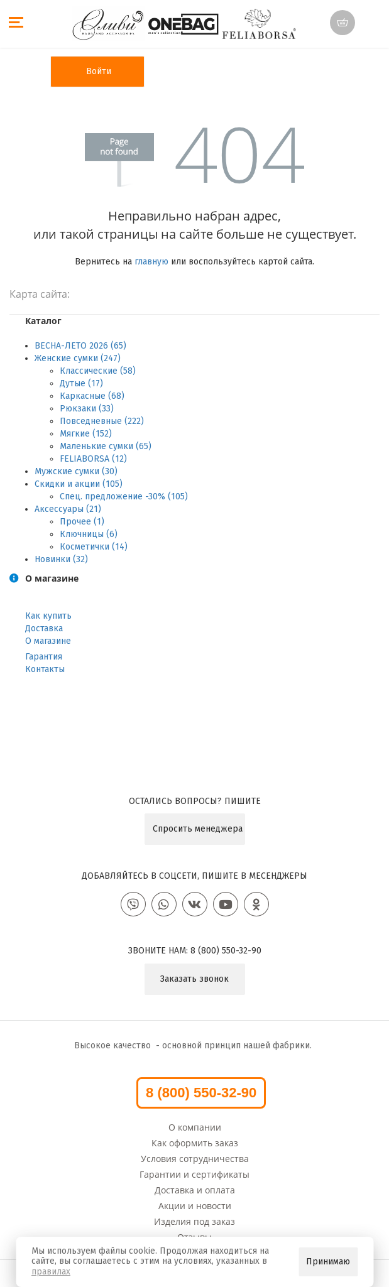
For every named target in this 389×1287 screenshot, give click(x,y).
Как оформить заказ (194, 1143)
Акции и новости (194, 1206)
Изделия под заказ (194, 1221)
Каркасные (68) (92, 396)
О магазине (48, 641)
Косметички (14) (94, 546)
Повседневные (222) (102, 421)
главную (151, 261)
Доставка (44, 628)
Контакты (45, 669)
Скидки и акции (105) (79, 484)
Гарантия (43, 656)
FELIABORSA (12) (93, 458)
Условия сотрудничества (195, 1159)
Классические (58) (98, 371)
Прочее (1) (82, 521)
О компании (194, 1127)
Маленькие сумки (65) (105, 446)
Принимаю (328, 1261)
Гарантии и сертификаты (194, 1174)
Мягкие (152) (86, 433)
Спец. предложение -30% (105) (124, 496)
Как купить (48, 616)
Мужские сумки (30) (76, 471)
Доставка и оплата (195, 1190)
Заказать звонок (194, 979)
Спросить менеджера (198, 828)
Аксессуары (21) (68, 509)
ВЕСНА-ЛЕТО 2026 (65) (80, 345)
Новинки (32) (61, 559)
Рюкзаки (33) (87, 408)
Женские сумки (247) (78, 358)
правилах (50, 1271)
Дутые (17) (81, 383)
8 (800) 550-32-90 (225, 950)
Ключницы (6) (89, 534)
